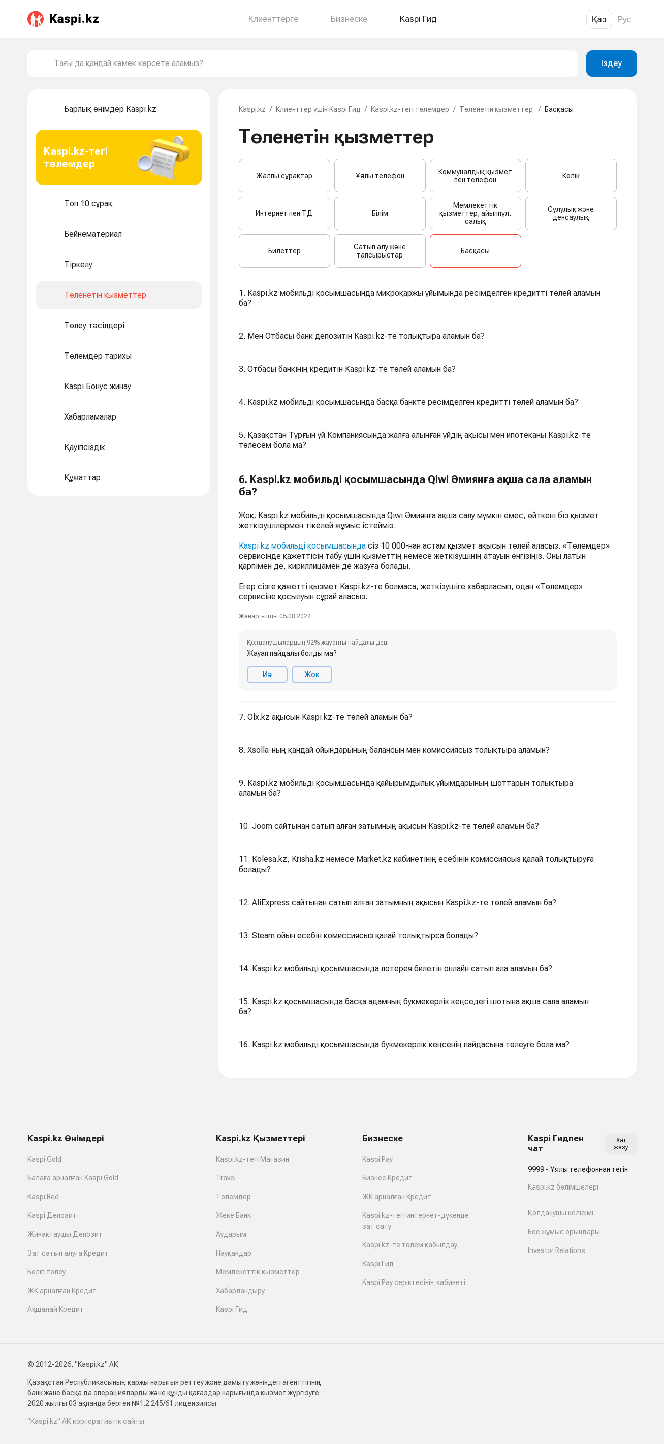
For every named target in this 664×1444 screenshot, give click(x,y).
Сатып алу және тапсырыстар (380, 251)
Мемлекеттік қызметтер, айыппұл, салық (475, 213)
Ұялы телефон (380, 176)
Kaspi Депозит (52, 1215)
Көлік (571, 176)
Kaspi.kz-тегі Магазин (252, 1159)
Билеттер (284, 251)
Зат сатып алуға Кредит (68, 1253)
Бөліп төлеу (46, 1272)
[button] (428, 582)
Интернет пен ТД (284, 213)
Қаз (599, 19)
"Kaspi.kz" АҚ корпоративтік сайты (85, 1421)
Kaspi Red (43, 1197)
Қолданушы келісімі (560, 1213)
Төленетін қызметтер (496, 109)
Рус (624, 19)
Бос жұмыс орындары (564, 1232)
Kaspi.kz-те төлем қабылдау (409, 1245)
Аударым (231, 1234)
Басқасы (475, 251)
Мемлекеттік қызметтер (258, 1272)
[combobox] (312, 63)
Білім (380, 213)
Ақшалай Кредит (55, 1309)
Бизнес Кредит (387, 1178)
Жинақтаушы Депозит (65, 1234)
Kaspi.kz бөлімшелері (563, 1187)
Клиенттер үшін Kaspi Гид (318, 109)
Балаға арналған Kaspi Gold (72, 1178)
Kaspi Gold (44, 1159)
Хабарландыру (240, 1291)
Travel (226, 1178)
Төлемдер (233, 1197)
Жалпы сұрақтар (284, 176)
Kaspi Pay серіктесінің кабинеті (413, 1282)
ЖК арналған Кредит (62, 1291)
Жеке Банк (233, 1215)
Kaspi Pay (377, 1159)
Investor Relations (556, 1250)
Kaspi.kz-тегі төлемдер (410, 109)
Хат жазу (621, 1144)
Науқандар (233, 1253)
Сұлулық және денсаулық (571, 213)
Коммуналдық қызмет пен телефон (475, 176)
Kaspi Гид (231, 1309)
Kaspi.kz (252, 109)
